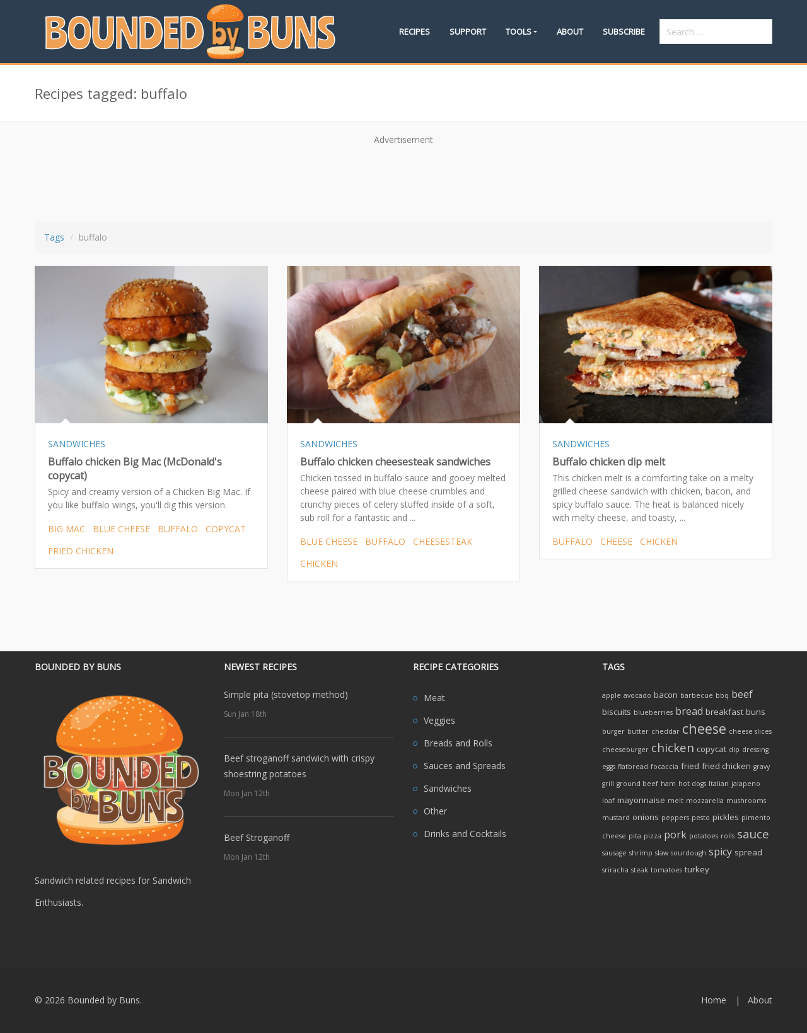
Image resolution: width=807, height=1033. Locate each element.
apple (611, 695)
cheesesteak (442, 541)
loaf (608, 800)
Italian (719, 783)
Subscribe (624, 31)
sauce (753, 834)
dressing (755, 749)
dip (734, 749)
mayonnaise (641, 800)
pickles (725, 817)
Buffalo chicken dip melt (608, 462)
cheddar (665, 731)
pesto (701, 817)
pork (675, 835)
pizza (652, 835)
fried (690, 766)
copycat (226, 529)
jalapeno (745, 783)
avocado (637, 695)
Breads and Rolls (458, 743)
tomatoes (666, 869)
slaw (661, 852)
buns (755, 711)
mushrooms (746, 800)
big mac (66, 529)
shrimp (641, 852)
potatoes (703, 835)
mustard (616, 817)
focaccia (664, 766)
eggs (608, 766)
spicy (720, 852)
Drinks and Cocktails (465, 834)
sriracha (615, 869)
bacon (666, 694)
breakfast (724, 711)
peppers (675, 817)
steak (639, 869)
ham (668, 783)
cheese (616, 541)
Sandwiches (448, 788)
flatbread (633, 766)
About (570, 31)
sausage (614, 852)
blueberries (653, 712)
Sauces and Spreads (465, 766)
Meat (434, 698)
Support (468, 31)
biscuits (616, 711)
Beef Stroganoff (256, 837)
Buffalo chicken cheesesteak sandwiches (395, 462)
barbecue (696, 695)
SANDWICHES (76, 444)
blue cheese (121, 529)
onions (645, 817)
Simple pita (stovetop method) (286, 694)
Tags (54, 237)
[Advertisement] (403, 179)
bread (689, 711)
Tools (518, 31)
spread (748, 852)
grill (608, 783)
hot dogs (692, 783)
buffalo (178, 529)
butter (638, 731)
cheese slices (750, 731)
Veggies (439, 720)
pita (635, 835)
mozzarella (705, 800)
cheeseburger (625, 749)
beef (742, 694)
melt (675, 800)
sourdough (688, 852)
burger (613, 731)
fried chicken (80, 551)
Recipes (414, 31)
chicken (319, 563)
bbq (722, 695)
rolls (727, 835)
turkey (697, 869)
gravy (761, 766)
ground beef (637, 783)
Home (713, 1000)
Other (435, 811)
